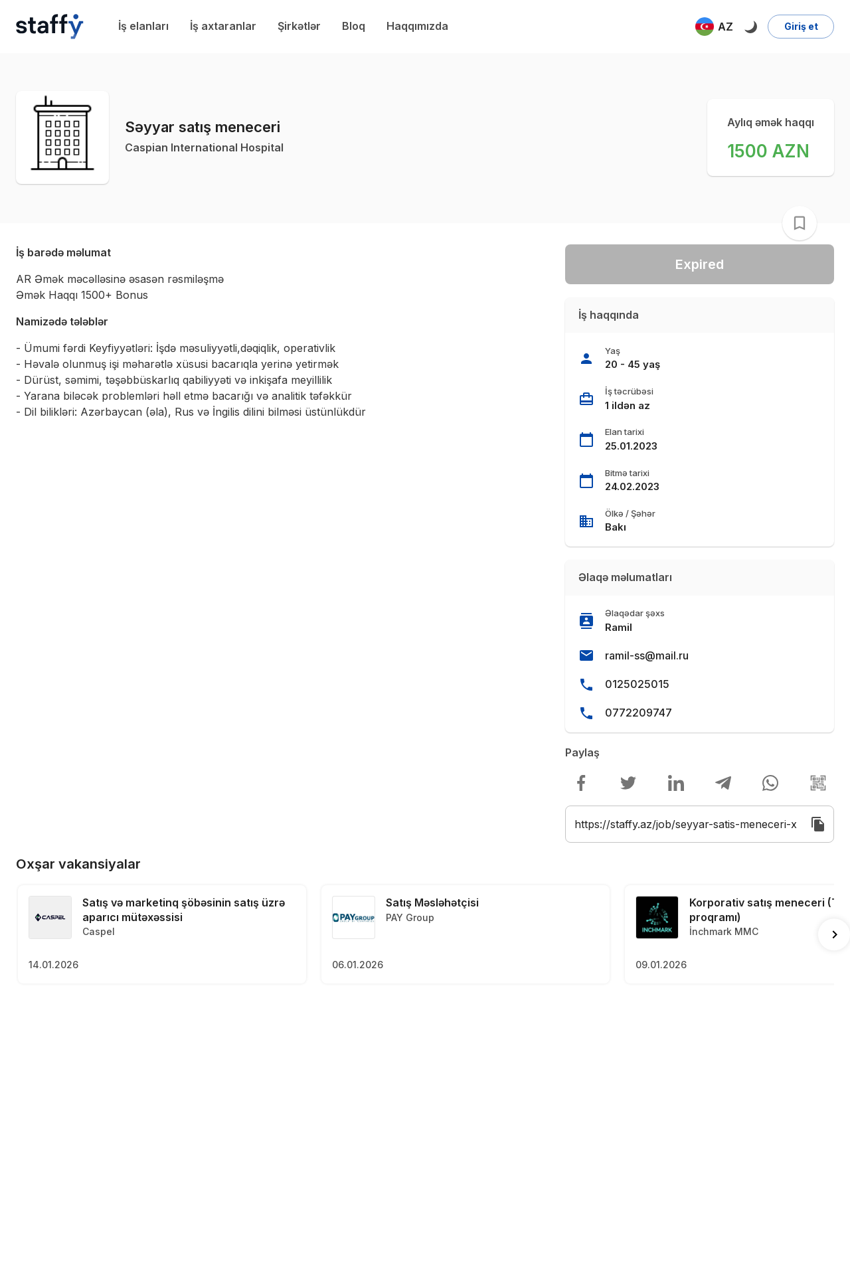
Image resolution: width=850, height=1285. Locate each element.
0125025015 (637, 684)
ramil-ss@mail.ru (647, 655)
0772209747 (638, 712)
